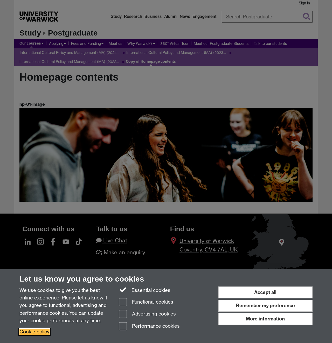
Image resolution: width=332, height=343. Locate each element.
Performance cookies (149, 326)
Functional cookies (146, 302)
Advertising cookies (147, 314)
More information (265, 319)
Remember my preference (265, 306)
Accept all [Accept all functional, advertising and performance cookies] (265, 292)
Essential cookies (144, 289)
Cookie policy (34, 332)
